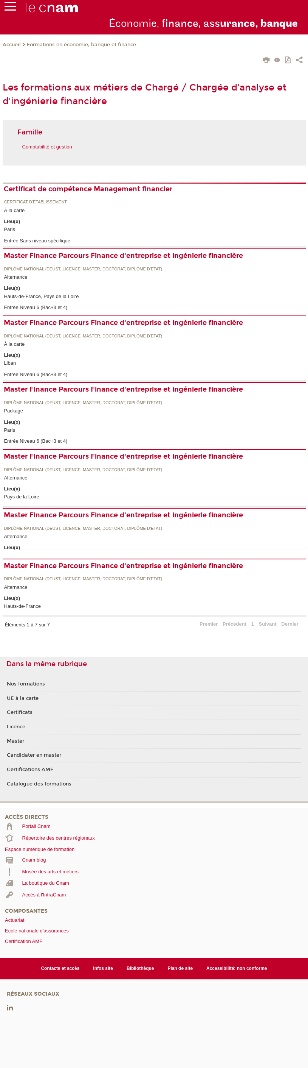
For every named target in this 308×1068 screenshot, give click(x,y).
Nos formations (26, 684)
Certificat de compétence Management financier (88, 189)
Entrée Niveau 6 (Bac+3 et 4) (35, 307)
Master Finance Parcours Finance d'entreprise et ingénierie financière (123, 255)
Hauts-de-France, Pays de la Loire (41, 296)
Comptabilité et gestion (47, 147)
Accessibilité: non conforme (236, 968)
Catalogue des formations (39, 784)
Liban (10, 363)
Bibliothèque (140, 968)
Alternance (15, 277)
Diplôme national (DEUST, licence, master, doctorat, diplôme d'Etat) (83, 269)
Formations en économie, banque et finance (81, 45)
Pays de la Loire (21, 497)
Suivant (268, 624)
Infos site (103, 968)
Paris (9, 229)
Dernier (290, 624)
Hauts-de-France (22, 606)
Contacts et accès (60, 968)
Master (15, 741)
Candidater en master (34, 755)
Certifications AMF (30, 770)
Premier (209, 624)
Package (13, 411)
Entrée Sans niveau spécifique (37, 241)
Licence (16, 727)
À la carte (14, 210)
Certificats (20, 712)
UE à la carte (23, 698)
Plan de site (180, 968)
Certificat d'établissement (35, 202)
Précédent (234, 624)
